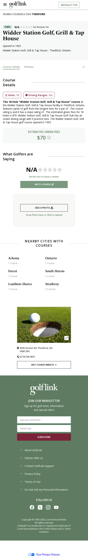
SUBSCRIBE (44, 437)
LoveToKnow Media (56, 519)
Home (6, 14)
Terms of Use (30, 481)
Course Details (11, 66)
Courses (18, 14)
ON (28, 14)
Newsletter (69, 5)
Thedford (38, 14)
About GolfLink (31, 450)
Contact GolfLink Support (37, 466)
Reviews (29, 66)
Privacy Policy (30, 474)
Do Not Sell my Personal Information (44, 489)
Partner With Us (31, 458)
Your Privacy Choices (44, 554)
